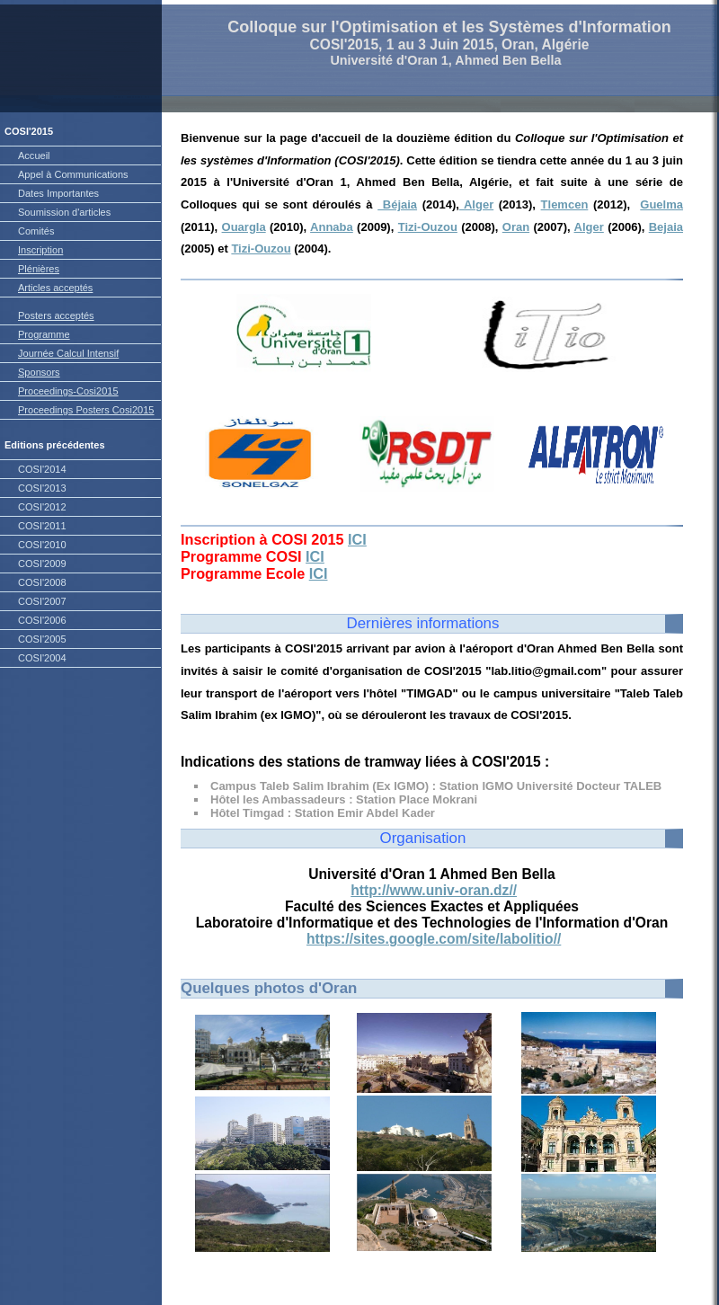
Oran (515, 227)
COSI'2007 (42, 601)
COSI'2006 (42, 620)
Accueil (34, 155)
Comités (36, 231)
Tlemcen (565, 204)
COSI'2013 (42, 488)
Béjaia (397, 204)
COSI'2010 (42, 544)
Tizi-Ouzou (427, 227)
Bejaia (666, 227)
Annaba (331, 227)
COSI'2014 (42, 469)
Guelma (661, 204)
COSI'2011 (42, 525)
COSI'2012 (42, 507)
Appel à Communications (73, 174)
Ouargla (244, 227)
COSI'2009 (42, 563)
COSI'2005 (42, 639)
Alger (476, 204)
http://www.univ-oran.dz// (434, 890)
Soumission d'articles (64, 212)
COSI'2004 (42, 657)
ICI (357, 539)
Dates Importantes (58, 193)
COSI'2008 (42, 582)
